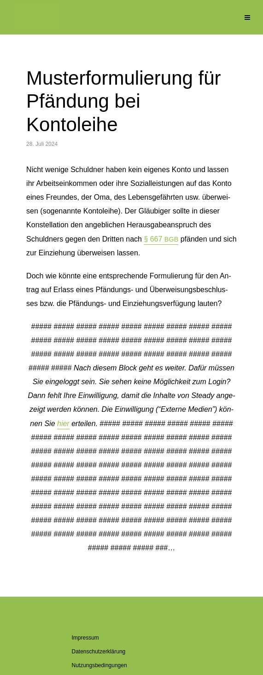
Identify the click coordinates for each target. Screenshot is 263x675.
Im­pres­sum (85, 638)
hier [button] (63, 423)
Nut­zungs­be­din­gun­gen (99, 665)
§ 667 (161, 239)
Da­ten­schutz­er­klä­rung (99, 651)
